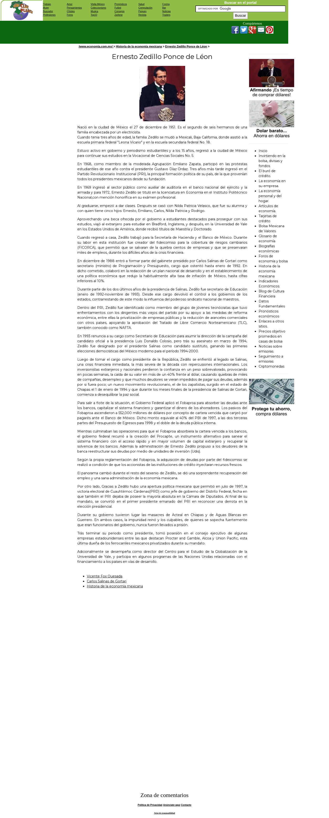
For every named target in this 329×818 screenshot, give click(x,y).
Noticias (166, 11)
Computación (145, 7)
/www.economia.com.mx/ (96, 46)
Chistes (71, 11)
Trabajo (47, 4)
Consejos (120, 11)
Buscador (48, 11)
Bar (164, 7)
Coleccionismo (98, 7)
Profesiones (49, 15)
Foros (70, 15)
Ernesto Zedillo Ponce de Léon (186, 46)
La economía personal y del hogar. (270, 196)
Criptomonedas (271, 366)
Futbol (118, 7)
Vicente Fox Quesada (104, 576)
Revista (142, 15)
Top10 (94, 15)
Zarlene (119, 15)
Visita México (98, 4)
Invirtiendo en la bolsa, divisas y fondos (272, 161)
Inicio (263, 151)
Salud (141, 4)
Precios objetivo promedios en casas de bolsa (272, 336)
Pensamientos (74, 7)
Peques (142, 11)
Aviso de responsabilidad (164, 813)
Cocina (166, 4)
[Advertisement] (130, 31)
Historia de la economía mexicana (139, 46)
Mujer (46, 7)
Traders (166, 15)
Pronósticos (121, 4)
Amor (70, 4)
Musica (94, 11)
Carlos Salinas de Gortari (106, 581)
